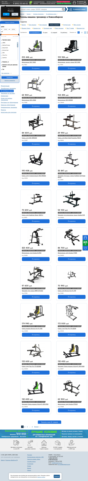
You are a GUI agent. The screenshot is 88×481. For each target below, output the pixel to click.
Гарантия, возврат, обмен (33, 459)
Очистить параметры (10, 80)
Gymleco (5, 57)
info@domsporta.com (57, 462)
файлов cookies (41, 477)
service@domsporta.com (64, 464)
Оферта (3, 460)
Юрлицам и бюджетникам (63, 1)
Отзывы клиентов (51, 3)
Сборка (29, 470)
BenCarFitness (6, 45)
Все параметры (5, 73)
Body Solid (5, 47)
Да (6, 14)
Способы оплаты (31, 461)
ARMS (4, 42)
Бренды (29, 468)
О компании (37, 1)
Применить (10, 77)
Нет (15, 14)
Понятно (56, 476)
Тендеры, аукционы (51, 1)
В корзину (36, 68)
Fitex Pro (5, 55)
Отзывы (29, 466)
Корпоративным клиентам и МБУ (35, 457)
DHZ (4, 52)
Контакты (36, 3)
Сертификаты (43, 3)
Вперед (36, 426)
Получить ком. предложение (64, 3)
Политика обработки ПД (12, 460)
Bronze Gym (5, 50)
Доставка (42, 1)
